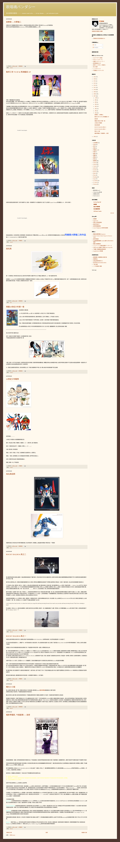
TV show (95, 182)
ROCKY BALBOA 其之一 (16, 636)
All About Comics (97, 211)
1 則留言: (21, 465)
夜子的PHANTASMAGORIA (99, 262)
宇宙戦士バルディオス (98, 70)
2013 (95, 83)
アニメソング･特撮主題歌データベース (102, 245)
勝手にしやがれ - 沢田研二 (99, 65)
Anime (94, 162)
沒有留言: (21, 66)
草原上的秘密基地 (97, 222)
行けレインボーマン (98, 59)
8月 (96, 100)
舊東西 (94, 160)
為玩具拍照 (10, 474)
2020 (95, 78)
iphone (94, 168)
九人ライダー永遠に (98, 57)
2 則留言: (21, 240)
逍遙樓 (95, 204)
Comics (11, 372)
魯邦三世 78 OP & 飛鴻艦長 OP (18, 72)
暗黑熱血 (95, 259)
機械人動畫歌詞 (97, 243)
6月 (96, 102)
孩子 (94, 146)
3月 (96, 108)
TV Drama (95, 180)
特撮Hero (95, 150)
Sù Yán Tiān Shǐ (97, 202)
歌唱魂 (102, 21)
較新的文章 (9, 832)
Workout (95, 184)
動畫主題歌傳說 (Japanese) (99, 234)
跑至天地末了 (96, 224)
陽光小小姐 (10, 687)
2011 (95, 87)
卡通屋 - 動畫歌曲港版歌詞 (99, 249)
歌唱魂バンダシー (20, 7)
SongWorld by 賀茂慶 (98, 251)
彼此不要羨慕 (96, 206)
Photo (94, 175)
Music (94, 173)
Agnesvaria (95, 220)
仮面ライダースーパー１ (99, 61)
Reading (95, 177)
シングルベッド (97, 68)
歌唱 (94, 157)
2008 (95, 93)
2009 (95, 91)
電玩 (94, 153)
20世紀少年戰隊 (12, 379)
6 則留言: (20, 827)
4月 (96, 106)
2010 (95, 89)
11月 (96, 97)
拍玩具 (9, 249)
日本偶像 (95, 142)
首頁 (47, 832)
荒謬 (94, 151)
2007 (95, 96)
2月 (96, 110)
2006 (95, 136)
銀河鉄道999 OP (97, 63)
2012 (95, 85)
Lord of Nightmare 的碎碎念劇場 (100, 227)
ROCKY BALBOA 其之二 (16, 554)
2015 (95, 81)
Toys (11, 302)
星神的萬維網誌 (97, 226)
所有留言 (95, 47)
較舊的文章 (84, 832)
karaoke (95, 169)
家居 (94, 148)
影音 (94, 159)
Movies (11, 631)
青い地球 (95, 66)
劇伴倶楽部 (96, 239)
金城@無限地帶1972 (98, 260)
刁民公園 (95, 264)
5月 (96, 104)
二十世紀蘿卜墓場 (97, 266)
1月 (96, 112)
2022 (95, 76)
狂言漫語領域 (96, 209)
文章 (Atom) (12, 835)
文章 (94, 45)
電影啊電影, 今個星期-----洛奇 (18, 715)
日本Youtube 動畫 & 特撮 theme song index (103, 247)
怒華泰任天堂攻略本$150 (99, 38)
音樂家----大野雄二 (13, 22)
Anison (11, 67)
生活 (94, 144)
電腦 (94, 155)
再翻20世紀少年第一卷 (15, 307)
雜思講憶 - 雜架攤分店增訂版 (100, 257)
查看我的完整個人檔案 (97, 31)
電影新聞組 (42, 690)
